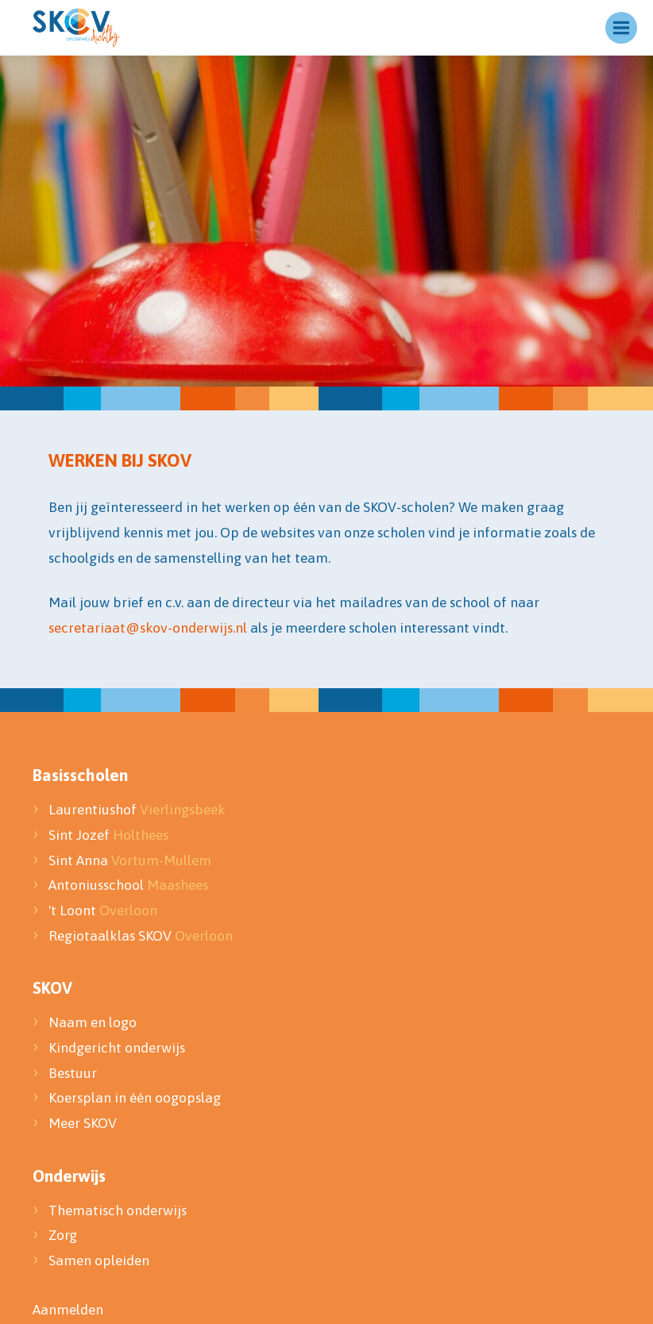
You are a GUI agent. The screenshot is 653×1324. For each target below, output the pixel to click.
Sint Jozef (108, 835)
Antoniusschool (128, 885)
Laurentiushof (137, 810)
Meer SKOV (82, 1123)
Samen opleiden (98, 1260)
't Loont (102, 910)
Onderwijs (69, 1175)
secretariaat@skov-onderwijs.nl (147, 628)
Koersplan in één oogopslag (134, 1098)
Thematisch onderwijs (117, 1210)
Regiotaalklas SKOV (140, 936)
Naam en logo (92, 1022)
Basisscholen (80, 774)
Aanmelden (68, 1310)
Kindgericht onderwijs (116, 1048)
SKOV (52, 987)
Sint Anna (129, 860)
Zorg (62, 1235)
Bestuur (74, 1073)
